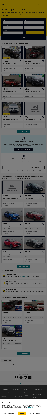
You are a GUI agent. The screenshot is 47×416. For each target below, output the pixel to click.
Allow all (22, 413)
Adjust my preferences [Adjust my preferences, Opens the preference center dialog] (8, 413)
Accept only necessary (35, 413)
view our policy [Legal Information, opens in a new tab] (30, 407)
